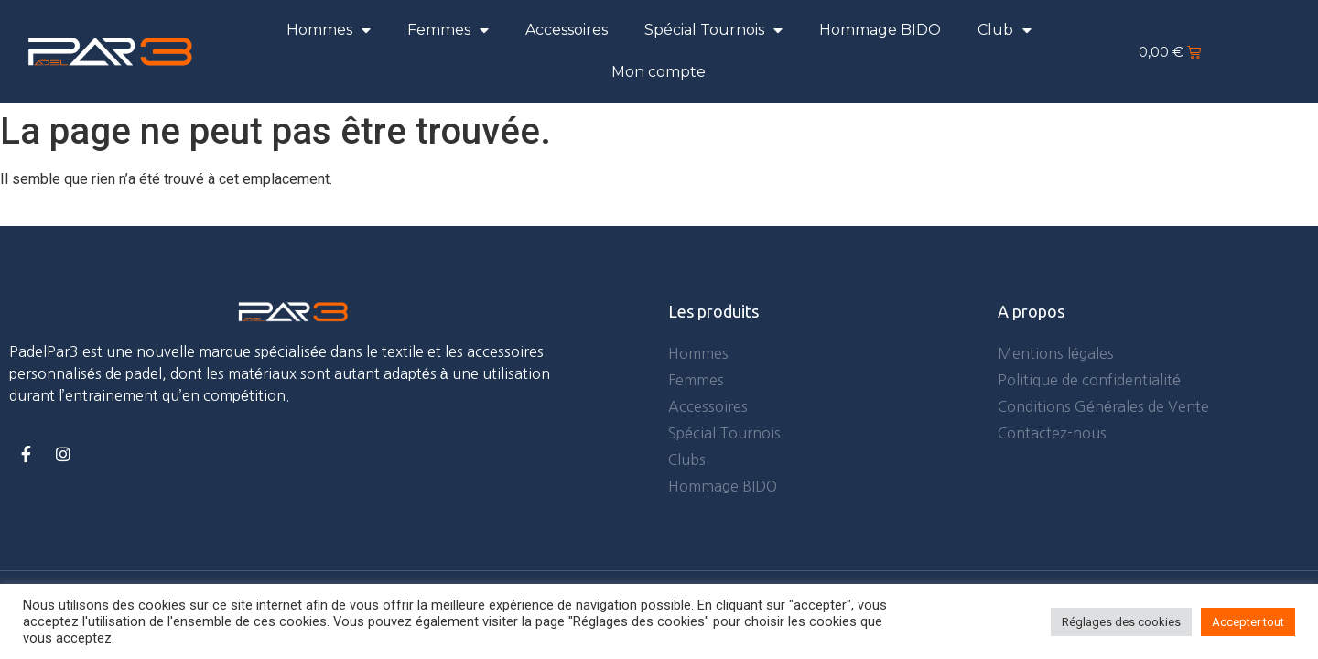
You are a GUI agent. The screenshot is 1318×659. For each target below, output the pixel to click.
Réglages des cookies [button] (1121, 622)
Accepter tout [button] (1248, 622)
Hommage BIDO (880, 29)
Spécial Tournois (713, 30)
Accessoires (566, 29)
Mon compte (658, 72)
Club (1005, 30)
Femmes (448, 30)
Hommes (328, 30)
